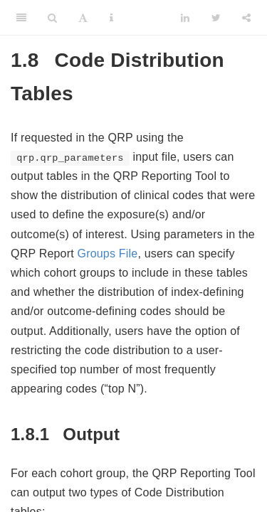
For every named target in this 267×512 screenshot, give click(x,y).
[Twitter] (216, 18)
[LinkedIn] (185, 18)
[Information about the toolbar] (111, 18)
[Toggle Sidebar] (21, 18)
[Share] (246, 18)
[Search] (52, 18)
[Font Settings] (83, 18)
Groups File (108, 253)
